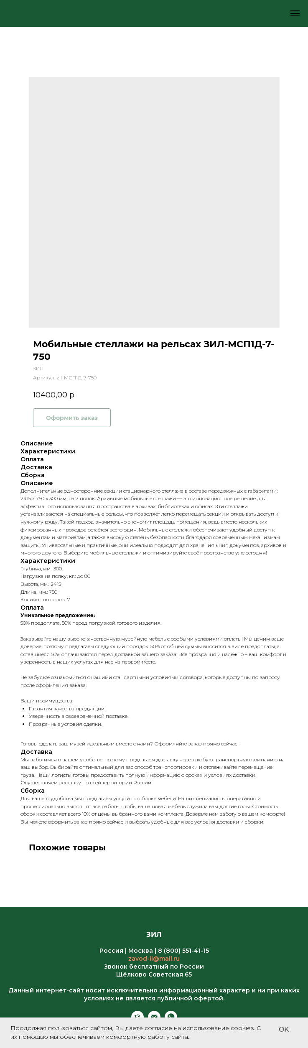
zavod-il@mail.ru (154, 958)
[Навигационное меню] (295, 13)
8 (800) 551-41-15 (183, 950)
